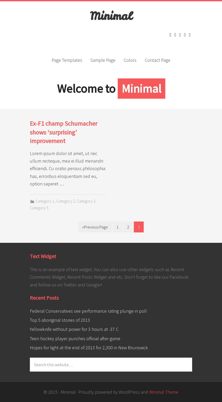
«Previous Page (95, 227)
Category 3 (86, 201)
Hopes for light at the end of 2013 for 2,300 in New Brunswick (89, 348)
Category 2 (65, 201)
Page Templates (67, 60)
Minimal (111, 16)
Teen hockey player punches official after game (75, 338)
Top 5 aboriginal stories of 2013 (60, 320)
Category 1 (45, 201)
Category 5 (39, 207)
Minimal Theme (163, 392)
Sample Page (103, 60)
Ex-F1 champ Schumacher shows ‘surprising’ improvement (63, 132)
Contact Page (157, 60)
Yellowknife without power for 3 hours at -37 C (74, 329)
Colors (130, 60)
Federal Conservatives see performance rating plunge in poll (88, 311)
